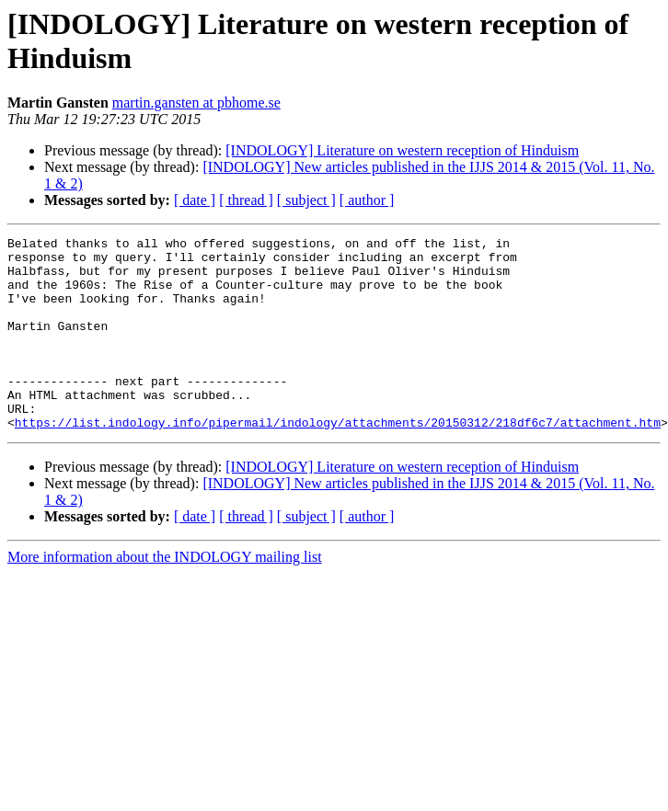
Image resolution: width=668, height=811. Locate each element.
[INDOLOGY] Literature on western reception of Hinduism (402, 150)
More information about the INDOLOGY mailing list (164, 595)
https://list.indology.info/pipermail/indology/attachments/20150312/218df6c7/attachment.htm (338, 460)
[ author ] (367, 200)
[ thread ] (246, 200)
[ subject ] (306, 200)
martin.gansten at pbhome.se (196, 102)
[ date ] (194, 200)
